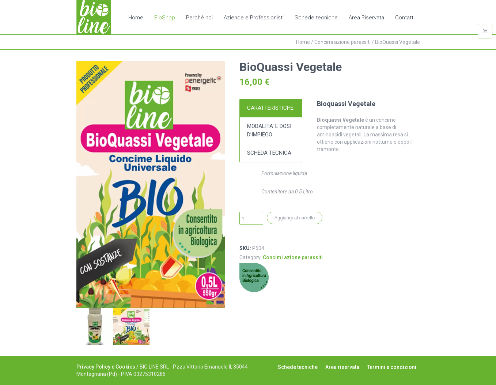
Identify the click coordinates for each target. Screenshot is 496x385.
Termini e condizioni (391, 367)
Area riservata (342, 367)
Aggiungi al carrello (294, 217)
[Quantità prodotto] (251, 218)
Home (303, 42)
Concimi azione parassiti (342, 42)
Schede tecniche (298, 367)
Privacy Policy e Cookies (105, 367)
